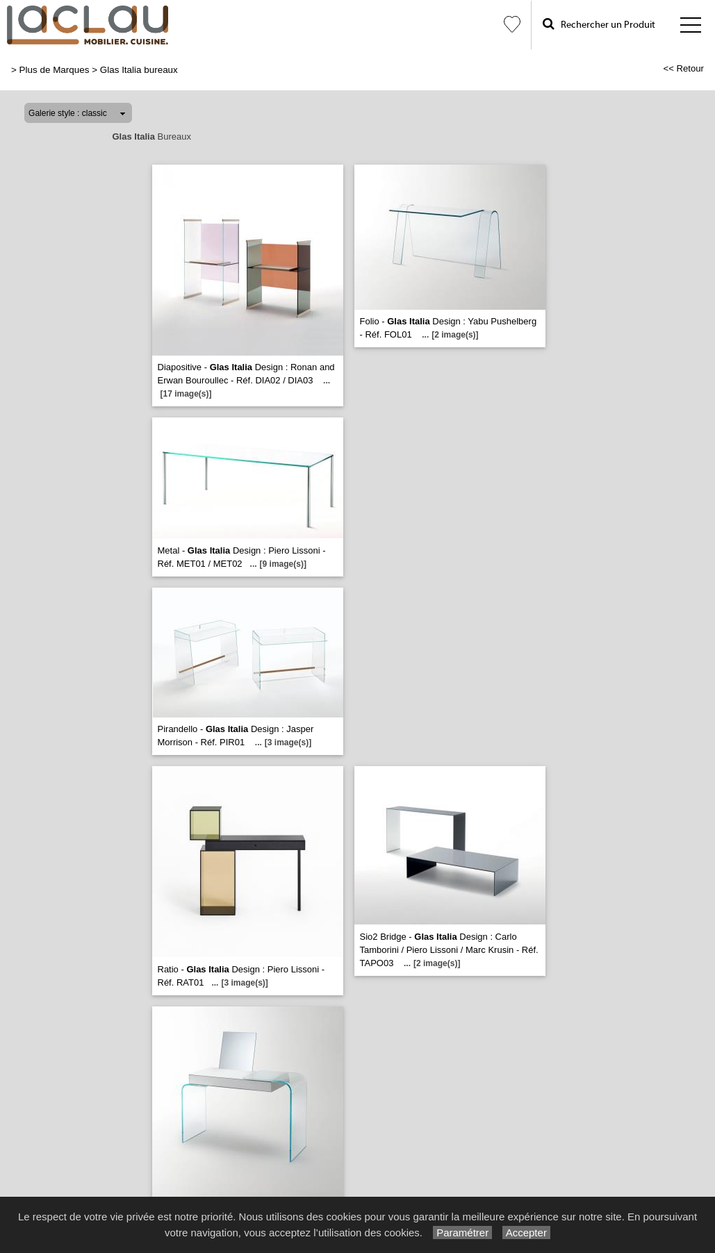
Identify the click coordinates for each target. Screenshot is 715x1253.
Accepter (526, 1232)
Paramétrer (462, 1232)
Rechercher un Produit (599, 24)
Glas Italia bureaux (139, 70)
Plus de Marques (54, 70)
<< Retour (683, 68)
